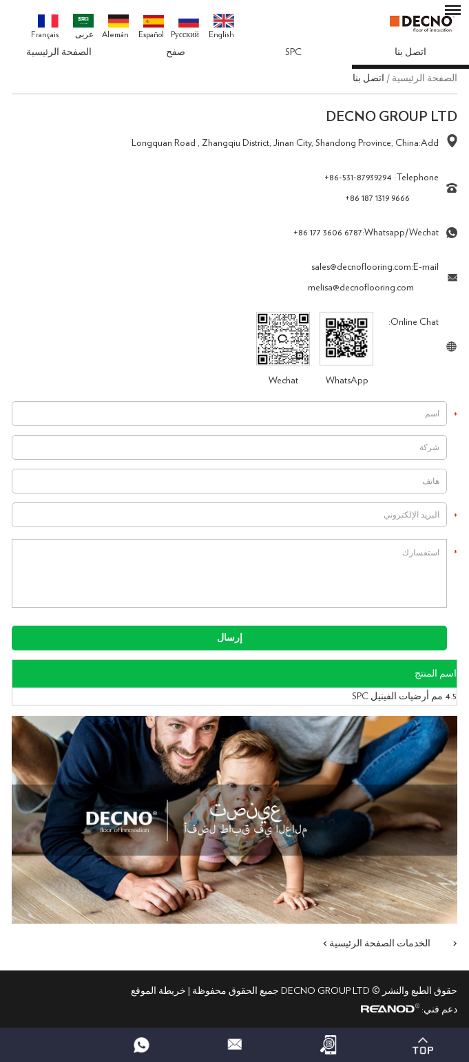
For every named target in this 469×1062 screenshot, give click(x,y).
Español (151, 27)
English (221, 26)
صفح (175, 52)
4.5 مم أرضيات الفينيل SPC (404, 696)
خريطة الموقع (158, 991)
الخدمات (413, 943)
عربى (83, 26)
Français (45, 26)
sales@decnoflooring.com (361, 267)
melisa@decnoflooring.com (361, 288)
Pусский (185, 26)
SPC (293, 52)
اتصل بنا (410, 52)
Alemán (115, 26)
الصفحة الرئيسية (59, 52)
